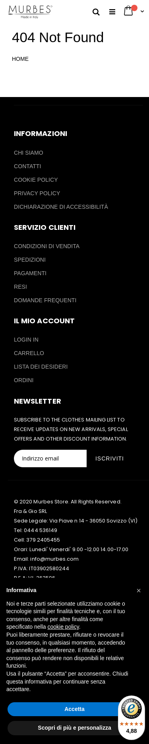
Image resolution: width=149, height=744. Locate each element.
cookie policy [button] (63, 627)
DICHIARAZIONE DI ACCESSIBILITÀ (61, 207)
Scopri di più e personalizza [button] (74, 728)
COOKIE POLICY (36, 180)
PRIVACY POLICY (37, 193)
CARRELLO (29, 353)
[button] (138, 590)
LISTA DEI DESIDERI (41, 366)
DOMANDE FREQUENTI (45, 300)
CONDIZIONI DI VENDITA (46, 246)
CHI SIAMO (28, 153)
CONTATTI (27, 166)
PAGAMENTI (30, 273)
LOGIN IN (26, 339)
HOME (20, 59)
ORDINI (23, 380)
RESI (20, 287)
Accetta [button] (74, 709)
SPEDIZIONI (30, 259)
